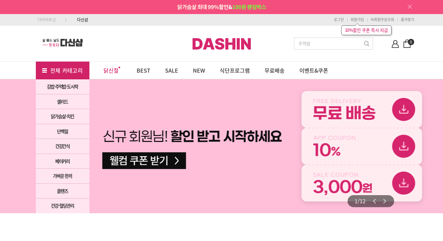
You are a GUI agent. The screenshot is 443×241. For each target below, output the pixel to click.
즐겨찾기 (407, 19)
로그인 (339, 19)
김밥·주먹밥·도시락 (62, 86)
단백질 (62, 131)
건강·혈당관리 (62, 205)
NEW (199, 70)
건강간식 (62, 146)
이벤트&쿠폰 (313, 70)
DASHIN (221, 44)
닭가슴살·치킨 (62, 116)
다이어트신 (47, 20)
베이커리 (62, 161)
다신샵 (82, 20)
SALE (171, 70)
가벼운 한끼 (62, 175)
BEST (143, 70)
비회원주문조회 (382, 19)
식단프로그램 (235, 70)
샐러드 (62, 101)
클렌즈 (62, 190)
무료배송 (275, 70)
